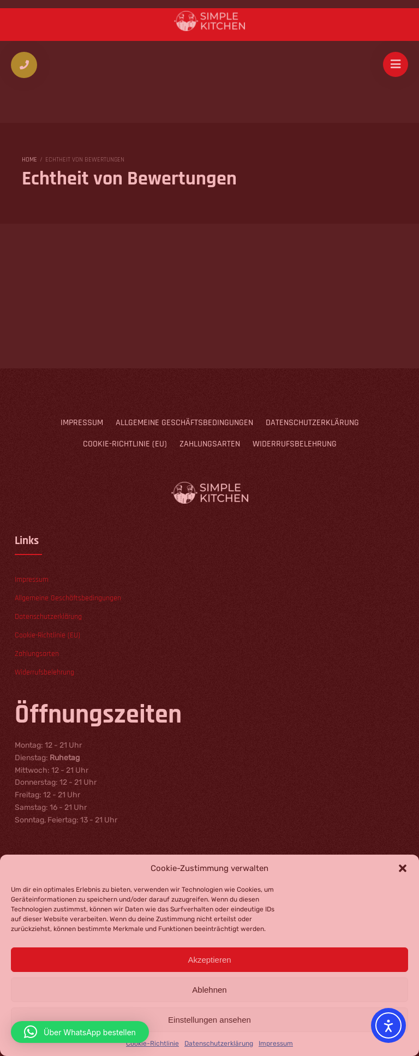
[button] (80, 1032)
